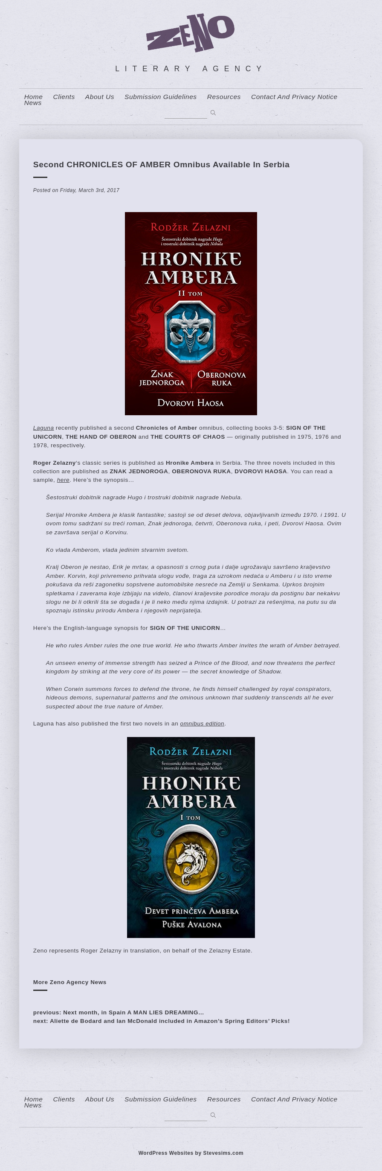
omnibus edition (202, 723)
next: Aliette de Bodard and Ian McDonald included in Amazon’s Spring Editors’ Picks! (161, 1021)
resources (224, 97)
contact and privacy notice (294, 97)
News (33, 103)
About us (99, 97)
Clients (64, 97)
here (63, 480)
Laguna (43, 428)
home (33, 97)
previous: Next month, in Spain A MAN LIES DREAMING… (118, 1012)
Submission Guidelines (160, 97)
